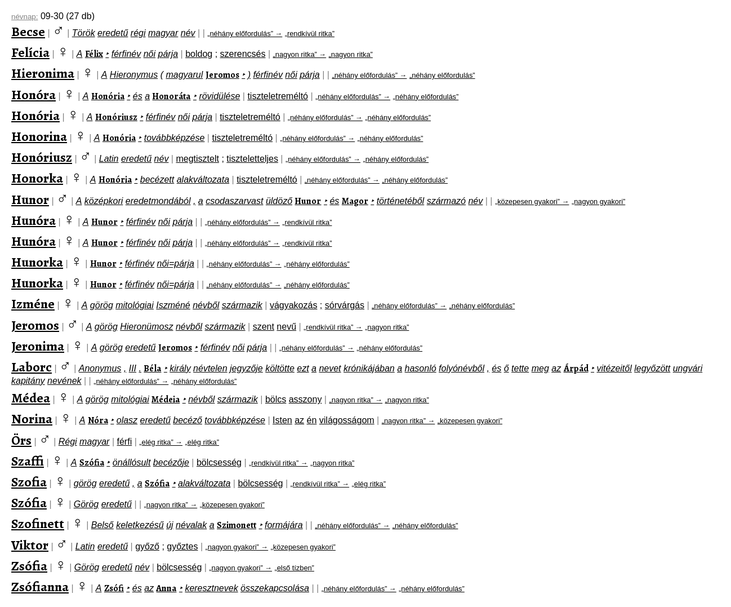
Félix (94, 54)
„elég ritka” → (160, 442)
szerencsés (243, 54)
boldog (198, 54)
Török (83, 33)
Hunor (30, 199)
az (556, 368)
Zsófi (114, 588)
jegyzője (246, 368)
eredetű (112, 33)
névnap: (24, 16)
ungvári (687, 368)
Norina (31, 419)
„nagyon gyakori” (598, 201)
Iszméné (173, 305)
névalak (191, 525)
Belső (102, 525)
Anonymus (100, 368)
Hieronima (42, 73)
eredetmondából (158, 201)
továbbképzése (174, 138)
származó (446, 201)
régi (138, 33)
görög (101, 305)
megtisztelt (197, 158)
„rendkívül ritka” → (333, 327)
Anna (166, 588)
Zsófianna (40, 587)
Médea (30, 398)
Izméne (33, 304)
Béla (152, 368)
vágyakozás (294, 305)
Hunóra (33, 220)
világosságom (347, 420)
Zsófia (29, 566)
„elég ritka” (202, 442)
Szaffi (27, 461)
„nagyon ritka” (351, 54)
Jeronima (37, 346)
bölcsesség (219, 462)
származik (242, 305)
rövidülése (219, 96)
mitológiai (134, 305)
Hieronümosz (146, 326)
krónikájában (369, 368)
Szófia (91, 463)
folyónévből (461, 368)
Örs (21, 440)
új (169, 525)
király (180, 368)
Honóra (33, 95)
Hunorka (37, 262)
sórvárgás (344, 305)
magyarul (184, 74)
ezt (303, 368)
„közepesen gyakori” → (532, 201)
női (149, 54)
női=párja (175, 263)
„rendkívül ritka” (310, 33)
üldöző (279, 201)
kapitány (28, 381)
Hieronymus (134, 74)
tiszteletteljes (252, 158)
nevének (64, 381)
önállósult (132, 462)
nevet (330, 368)
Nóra (98, 420)
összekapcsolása (274, 588)
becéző (187, 420)
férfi (124, 441)
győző (147, 546)
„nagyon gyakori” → (236, 547)
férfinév (126, 54)
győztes (182, 546)
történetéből (401, 201)
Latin (109, 158)
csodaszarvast (234, 201)
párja (168, 54)
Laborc (31, 367)
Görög (86, 504)
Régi (68, 441)
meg (540, 368)
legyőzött (652, 368)
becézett (157, 179)
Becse (28, 32)
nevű (286, 326)
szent (263, 326)
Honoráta (171, 96)
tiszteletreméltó (277, 96)
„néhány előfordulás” (442, 75)
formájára (284, 525)
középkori (103, 201)
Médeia (165, 399)
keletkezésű (140, 525)
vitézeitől (614, 368)
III (132, 368)
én (312, 420)
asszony (305, 399)
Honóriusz (116, 117)
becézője (171, 462)
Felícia (30, 52)
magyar (163, 33)
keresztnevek (211, 588)
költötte (280, 368)
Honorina (39, 136)
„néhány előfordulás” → (244, 33)
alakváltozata (203, 179)
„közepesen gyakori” (470, 421)
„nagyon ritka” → (300, 54)
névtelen (210, 368)
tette (520, 368)
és (137, 96)
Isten (282, 420)
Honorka (37, 178)
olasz (127, 420)
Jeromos (222, 75)
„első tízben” (294, 568)
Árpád (576, 368)
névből (206, 305)
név (188, 33)
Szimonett (236, 525)
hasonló (420, 368)
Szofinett (37, 524)
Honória (107, 96)
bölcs (275, 399)
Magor (355, 201)
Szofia (29, 482)
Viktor (29, 545)
